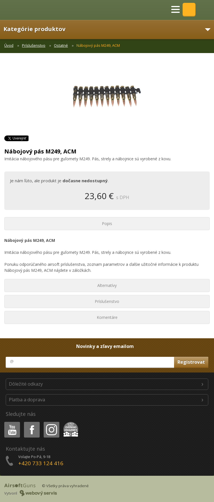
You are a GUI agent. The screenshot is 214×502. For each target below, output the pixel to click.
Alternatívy (107, 285)
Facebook (31, 423)
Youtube (10, 423)
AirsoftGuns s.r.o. (24, 10)
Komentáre (107, 317)
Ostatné (61, 45)
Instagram (51, 423)
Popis (107, 223)
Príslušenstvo (33, 45)
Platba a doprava (27, 399)
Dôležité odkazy (26, 384)
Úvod (8, 45)
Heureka (69, 423)
